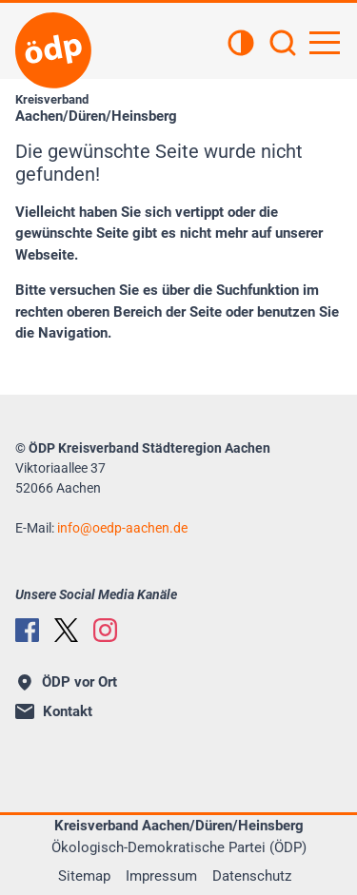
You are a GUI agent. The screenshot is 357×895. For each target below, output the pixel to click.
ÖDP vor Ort (67, 682)
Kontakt (53, 711)
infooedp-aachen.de (122, 527)
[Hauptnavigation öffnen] (324, 43)
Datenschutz (251, 876)
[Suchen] (283, 45)
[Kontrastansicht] (241, 45)
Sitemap (84, 876)
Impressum (161, 876)
